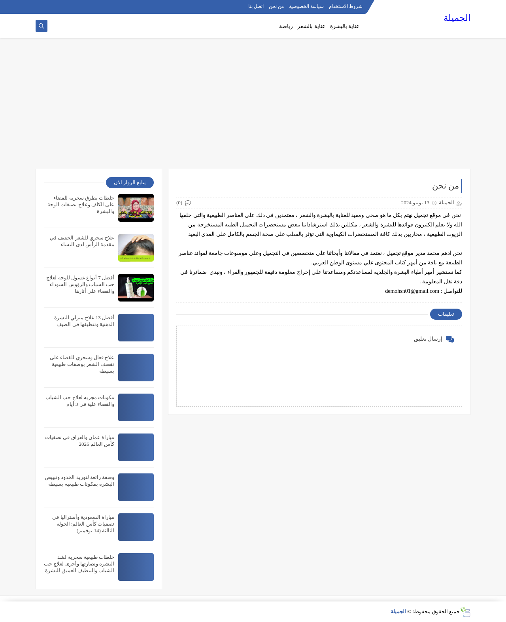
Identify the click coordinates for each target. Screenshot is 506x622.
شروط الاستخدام (346, 6)
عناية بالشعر (311, 26)
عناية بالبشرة (345, 26)
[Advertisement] (253, 107)
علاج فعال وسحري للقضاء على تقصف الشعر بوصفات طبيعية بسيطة (82, 364)
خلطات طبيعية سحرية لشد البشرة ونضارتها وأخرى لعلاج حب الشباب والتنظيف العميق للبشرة (79, 563)
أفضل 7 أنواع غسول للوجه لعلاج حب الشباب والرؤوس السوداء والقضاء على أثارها (80, 284)
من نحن (276, 6)
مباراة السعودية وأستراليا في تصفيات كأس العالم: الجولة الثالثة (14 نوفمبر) (83, 523)
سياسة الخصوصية (306, 6)
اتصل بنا (256, 6)
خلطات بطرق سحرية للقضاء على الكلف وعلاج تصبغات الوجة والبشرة (80, 204)
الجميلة (457, 18)
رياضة (286, 26)
